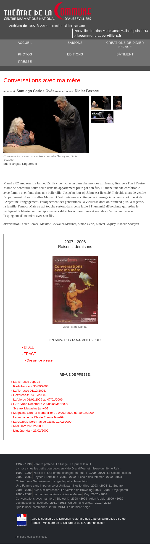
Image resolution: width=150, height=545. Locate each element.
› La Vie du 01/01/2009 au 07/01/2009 (37, 399)
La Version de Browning (76, 490)
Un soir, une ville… (80, 502)
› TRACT (29, 354)
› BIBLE (28, 347)
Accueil (25, 43)
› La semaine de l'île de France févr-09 (37, 417)
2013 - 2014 (57, 507)
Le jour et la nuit (80, 464)
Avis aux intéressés (46, 490)
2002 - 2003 (114, 477)
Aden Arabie (97, 498)
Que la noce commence (31, 507)
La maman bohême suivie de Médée (58, 494)
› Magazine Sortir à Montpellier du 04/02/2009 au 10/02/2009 (52, 412)
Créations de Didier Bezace (125, 45)
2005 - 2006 (102, 490)
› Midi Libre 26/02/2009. (27, 426)
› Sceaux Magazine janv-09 (29, 408)
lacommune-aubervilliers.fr (99, 35)
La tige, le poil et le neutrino (70, 481)
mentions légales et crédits (31, 536)
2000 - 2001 (24, 477)
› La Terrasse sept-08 (25, 381)
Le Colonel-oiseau (119, 472)
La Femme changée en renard (67, 472)
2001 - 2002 (68, 477)
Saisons (75, 43)
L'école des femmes (91, 477)
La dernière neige (78, 507)
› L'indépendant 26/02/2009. (30, 430)
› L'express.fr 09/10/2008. (28, 395)
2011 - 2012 (58, 502)
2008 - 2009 (79, 498)
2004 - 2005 (24, 490)
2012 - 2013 (103, 502)
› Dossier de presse (39, 360)
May (86, 494)
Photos (25, 54)
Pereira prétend (44, 464)
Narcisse (39, 472)
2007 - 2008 (75, 242)
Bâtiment (125, 54)
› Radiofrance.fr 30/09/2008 (29, 386)
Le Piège (62, 464)
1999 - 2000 (97, 472)
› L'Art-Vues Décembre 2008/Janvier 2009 (39, 404)
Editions (75, 54)
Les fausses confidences (32, 502)
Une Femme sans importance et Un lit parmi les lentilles (52, 485)
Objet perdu (120, 490)
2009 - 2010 (115, 498)
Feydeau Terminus (46, 477)
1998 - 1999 (24, 472)
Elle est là (62, 498)
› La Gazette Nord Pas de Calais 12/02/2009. (41, 421)
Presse (25, 61)
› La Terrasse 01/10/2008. (28, 390)
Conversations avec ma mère (35, 498)
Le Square (116, 485)
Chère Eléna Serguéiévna (33, 481)
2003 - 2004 (99, 485)
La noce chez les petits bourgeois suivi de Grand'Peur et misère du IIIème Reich (68, 468)
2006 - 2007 (24, 494)
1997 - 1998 (24, 464)
